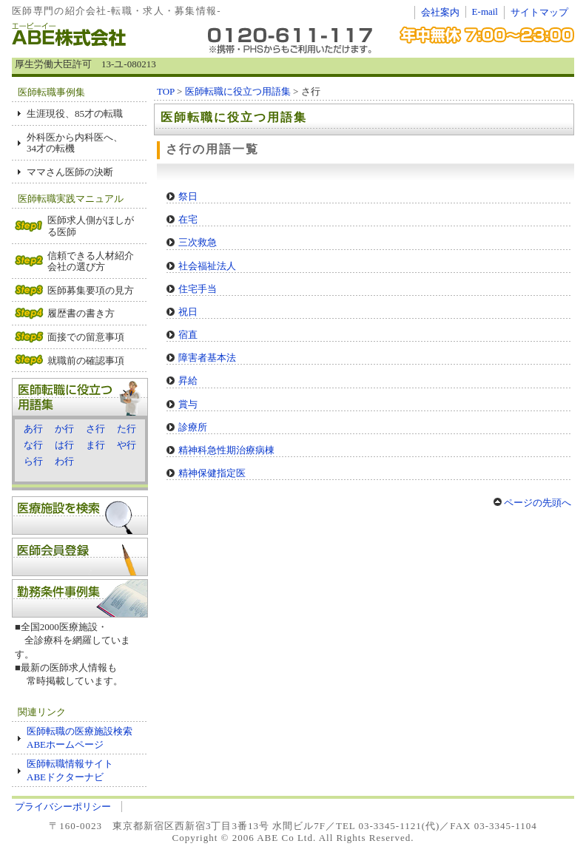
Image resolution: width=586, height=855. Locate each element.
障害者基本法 (207, 357)
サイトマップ (539, 12)
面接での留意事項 (85, 336)
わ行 (64, 461)
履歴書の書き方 (81, 313)
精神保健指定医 (212, 473)
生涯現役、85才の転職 (75, 113)
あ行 (33, 428)
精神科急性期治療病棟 (226, 450)
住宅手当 (197, 288)
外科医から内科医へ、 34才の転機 (75, 143)
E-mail (485, 11)
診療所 (192, 427)
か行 (64, 428)
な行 (33, 444)
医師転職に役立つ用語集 (238, 91)
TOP (166, 91)
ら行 (33, 461)
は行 (64, 444)
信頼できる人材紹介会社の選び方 (90, 261)
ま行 (95, 444)
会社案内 (440, 12)
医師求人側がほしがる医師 (90, 225)
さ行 (95, 428)
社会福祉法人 (207, 265)
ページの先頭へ (532, 502)
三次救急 (197, 242)
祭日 (188, 196)
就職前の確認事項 (85, 360)
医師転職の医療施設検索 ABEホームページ (84, 738)
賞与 (188, 404)
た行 (126, 428)
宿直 (188, 334)
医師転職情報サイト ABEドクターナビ (70, 770)
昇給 (188, 380)
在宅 (188, 219)
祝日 (188, 311)
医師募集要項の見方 (90, 290)
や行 (126, 444)
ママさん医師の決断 (70, 172)
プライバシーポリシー (63, 806)
